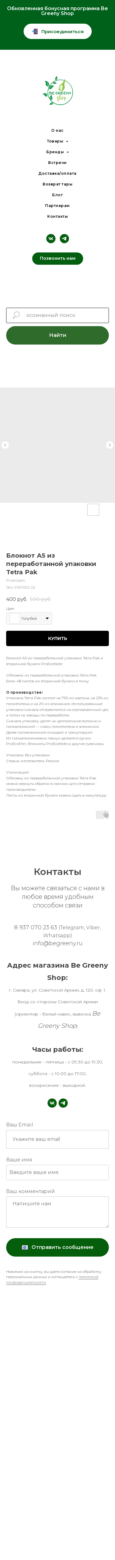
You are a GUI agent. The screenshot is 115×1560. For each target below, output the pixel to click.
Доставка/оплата (57, 173)
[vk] (51, 238)
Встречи (57, 162)
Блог (57, 195)
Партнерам (57, 205)
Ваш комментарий (30, 1191)
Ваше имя (19, 1160)
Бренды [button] (55, 152)
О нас (57, 130)
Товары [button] (55, 141)
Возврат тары (57, 184)
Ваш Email (19, 1125)
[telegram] (64, 238)
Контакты (57, 216)
